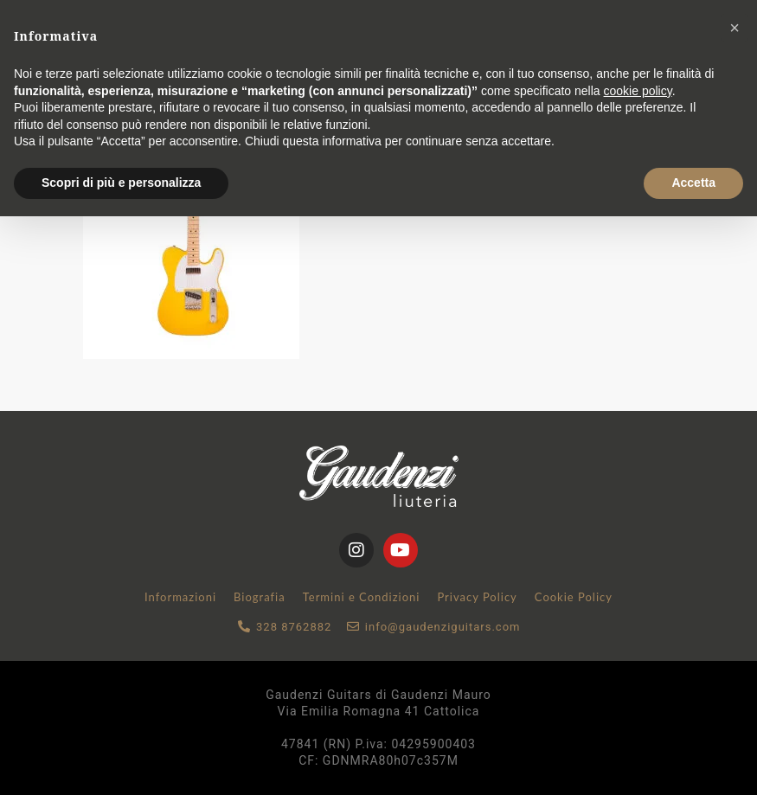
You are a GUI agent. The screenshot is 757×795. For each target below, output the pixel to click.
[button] (734, 28)
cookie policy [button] (638, 91)
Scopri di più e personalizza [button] (121, 182)
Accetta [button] (693, 182)
